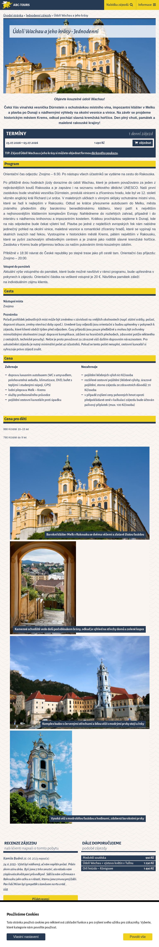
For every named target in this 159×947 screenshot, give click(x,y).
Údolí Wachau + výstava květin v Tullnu (108, 863)
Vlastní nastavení (26, 937)
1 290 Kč (149, 863)
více (5, 889)
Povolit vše (138, 937)
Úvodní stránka (13, 16)
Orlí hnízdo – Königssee (98, 869)
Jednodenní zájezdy (38, 16)
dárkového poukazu (104, 153)
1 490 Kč (149, 869)
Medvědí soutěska (94, 858)
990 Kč (150, 858)
